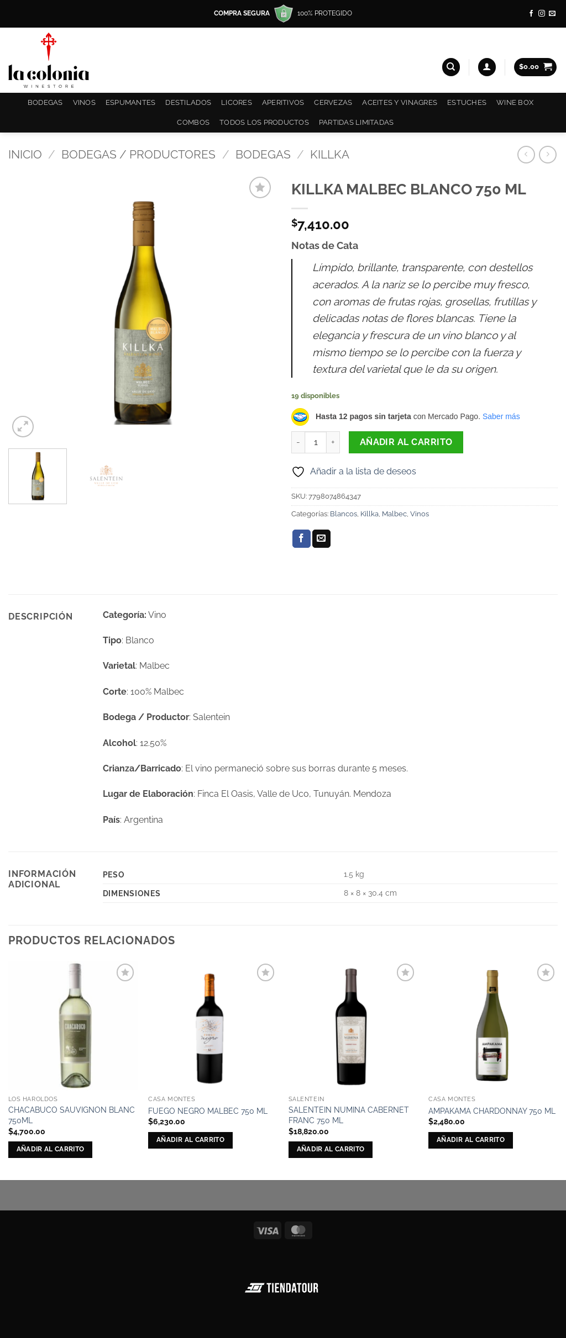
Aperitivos (283, 102)
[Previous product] (547, 154)
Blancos (343, 514)
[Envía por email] (321, 539)
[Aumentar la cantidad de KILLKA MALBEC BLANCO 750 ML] (333, 442)
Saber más (501, 416)
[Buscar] (451, 67)
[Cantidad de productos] (316, 442)
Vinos (84, 102)
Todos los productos (264, 122)
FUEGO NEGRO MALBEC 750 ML (208, 1110)
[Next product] (525, 154)
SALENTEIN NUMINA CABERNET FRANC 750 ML (349, 1115)
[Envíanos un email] (552, 14)
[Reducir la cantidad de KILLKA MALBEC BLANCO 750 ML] (298, 442)
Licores (236, 102)
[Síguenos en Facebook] (531, 14)
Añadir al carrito (406, 442)
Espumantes (131, 102)
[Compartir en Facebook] (301, 539)
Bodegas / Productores (138, 154)
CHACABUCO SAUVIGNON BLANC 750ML (71, 1115)
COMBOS (193, 122)
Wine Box (514, 102)
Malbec (394, 514)
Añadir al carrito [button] (51, 1149)
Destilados (188, 102)
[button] (487, 67)
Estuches (466, 102)
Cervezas (333, 102)
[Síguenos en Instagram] (541, 14)
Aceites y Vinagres (399, 102)
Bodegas (45, 102)
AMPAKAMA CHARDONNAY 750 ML (491, 1110)
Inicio (25, 154)
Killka (329, 154)
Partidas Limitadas (356, 122)
